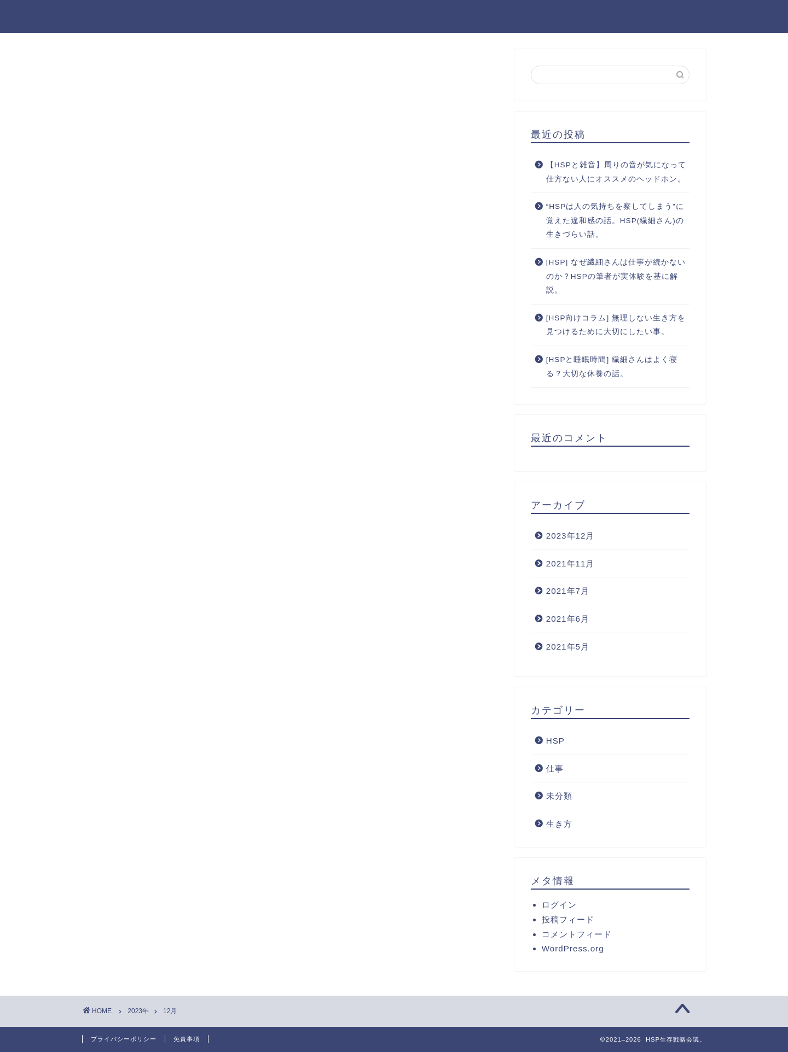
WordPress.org (573, 948)
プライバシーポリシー (124, 1039)
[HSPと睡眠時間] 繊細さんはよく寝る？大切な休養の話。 (611, 366)
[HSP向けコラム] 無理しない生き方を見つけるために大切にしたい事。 (616, 325)
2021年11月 (570, 563)
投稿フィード (568, 919)
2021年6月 (567, 618)
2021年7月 (567, 590)
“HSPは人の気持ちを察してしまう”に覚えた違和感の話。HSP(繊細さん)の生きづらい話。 (615, 220)
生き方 (559, 823)
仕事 (555, 768)
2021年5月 (567, 646)
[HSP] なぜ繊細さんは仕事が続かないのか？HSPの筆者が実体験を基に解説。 (616, 276)
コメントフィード (577, 934)
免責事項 (186, 1039)
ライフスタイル (587, 17)
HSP (555, 740)
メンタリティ (671, 17)
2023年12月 (570, 535)
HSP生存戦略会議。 (138, 15)
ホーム (462, 17)
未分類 (559, 795)
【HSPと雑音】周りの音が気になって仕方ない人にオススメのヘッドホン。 (616, 172)
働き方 (516, 17)
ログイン (559, 904)
